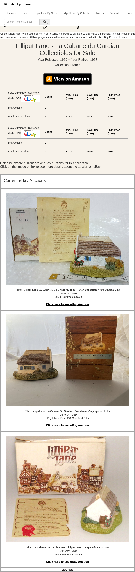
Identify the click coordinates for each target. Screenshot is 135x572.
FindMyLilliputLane (17, 4)
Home (25, 13)
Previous (11, 13)
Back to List (116, 13)
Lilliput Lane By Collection (77, 13)
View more (67, 569)
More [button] (100, 13)
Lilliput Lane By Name (45, 13)
